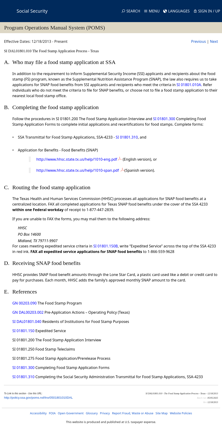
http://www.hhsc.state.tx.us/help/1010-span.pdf (78, 170)
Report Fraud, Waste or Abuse (132, 413)
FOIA (52, 413)
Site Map (162, 413)
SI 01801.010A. (189, 84)
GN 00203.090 (24, 303)
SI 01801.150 (23, 330)
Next (214, 41)
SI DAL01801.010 (18, 51)
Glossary (92, 413)
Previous (198, 41)
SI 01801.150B (105, 246)
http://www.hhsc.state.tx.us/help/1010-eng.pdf (76, 159)
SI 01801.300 (164, 118)
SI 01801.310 (127, 137)
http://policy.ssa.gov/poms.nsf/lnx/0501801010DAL (38, 397)
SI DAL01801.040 (26, 321)
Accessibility (38, 413)
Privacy (105, 413)
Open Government (71, 413)
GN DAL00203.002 (27, 312)
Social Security (32, 11)
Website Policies (181, 413)
